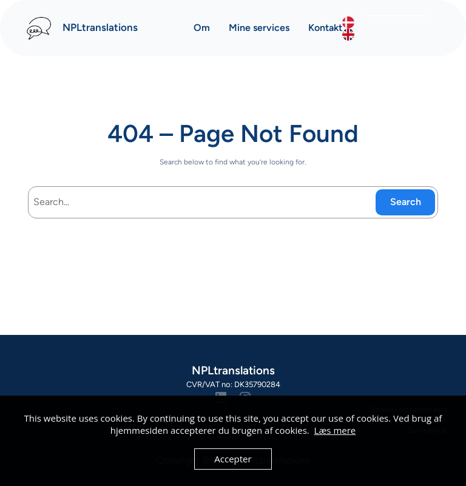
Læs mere (335, 430)
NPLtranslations (100, 27)
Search (405, 202)
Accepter (232, 459)
